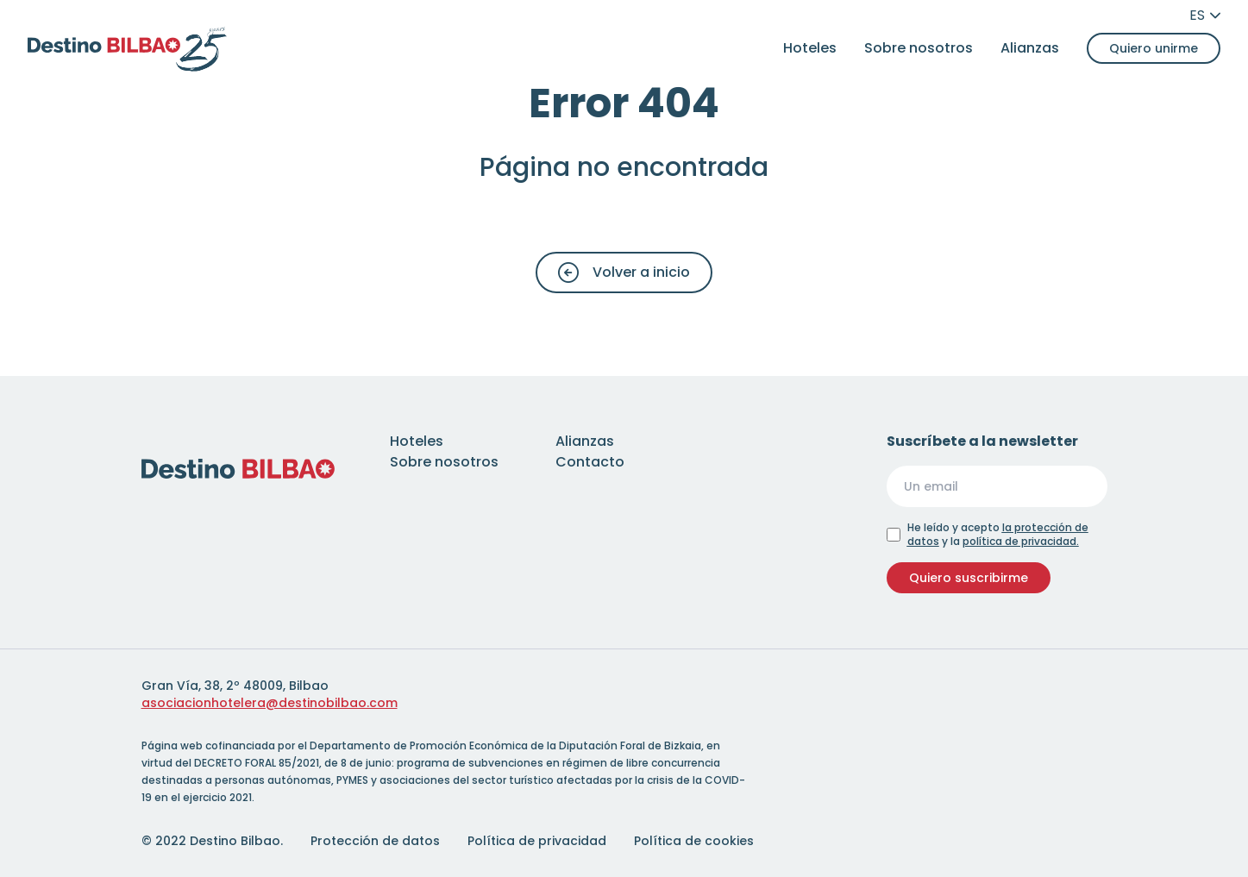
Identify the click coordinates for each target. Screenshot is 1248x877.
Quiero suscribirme (968, 577)
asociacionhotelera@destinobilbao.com (269, 702)
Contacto (589, 462)
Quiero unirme (1153, 48)
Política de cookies (694, 840)
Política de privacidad (536, 840)
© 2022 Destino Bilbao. (212, 840)
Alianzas (1029, 48)
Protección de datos (375, 840)
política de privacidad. (1021, 541)
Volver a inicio (624, 272)
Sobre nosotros (918, 48)
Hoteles (810, 48)
